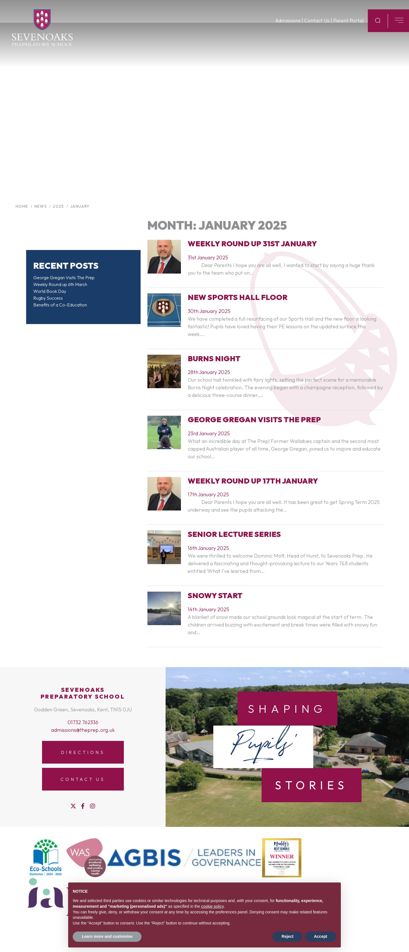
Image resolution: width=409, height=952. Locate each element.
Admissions (288, 25)
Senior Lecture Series (234, 534)
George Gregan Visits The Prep (64, 277)
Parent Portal (348, 25)
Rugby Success (48, 298)
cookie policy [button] (212, 906)
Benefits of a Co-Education (60, 305)
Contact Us (316, 25)
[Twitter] (73, 806)
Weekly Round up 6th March (60, 284)
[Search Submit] (377, 25)
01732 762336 (83, 722)
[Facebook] (83, 806)
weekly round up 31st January (252, 243)
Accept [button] (320, 936)
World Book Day (49, 291)
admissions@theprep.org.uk (83, 730)
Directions (83, 752)
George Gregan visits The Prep (254, 419)
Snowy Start (215, 595)
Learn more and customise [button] (107, 936)
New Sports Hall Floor (237, 297)
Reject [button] (287, 936)
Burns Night (214, 358)
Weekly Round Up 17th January (253, 481)
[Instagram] (92, 806)
